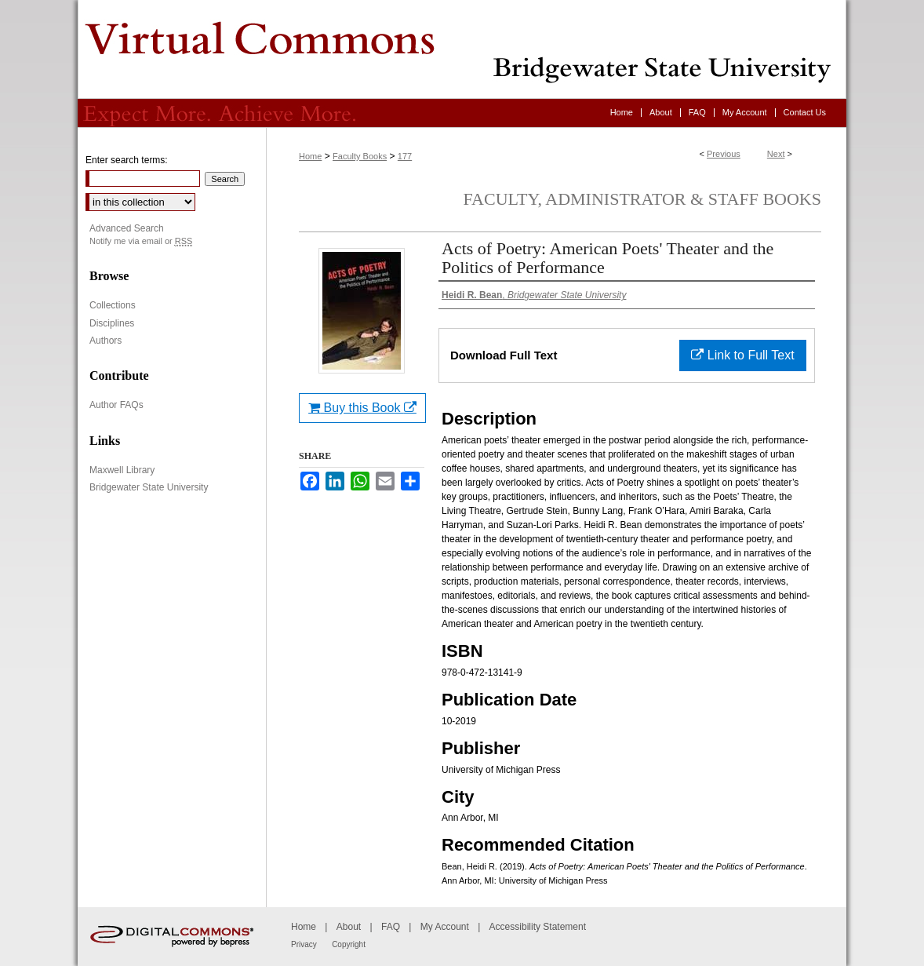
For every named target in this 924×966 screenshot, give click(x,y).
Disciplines (111, 323)
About (348, 926)
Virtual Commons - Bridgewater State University (462, 49)
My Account (444, 926)
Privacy (304, 944)
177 (405, 156)
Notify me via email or (140, 241)
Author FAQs (116, 404)
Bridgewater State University (148, 487)
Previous (723, 154)
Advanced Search (126, 228)
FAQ (390, 926)
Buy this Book (362, 407)
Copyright (349, 944)
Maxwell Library (122, 470)
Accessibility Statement (537, 926)
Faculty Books (360, 156)
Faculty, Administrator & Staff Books (642, 199)
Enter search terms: (126, 160)
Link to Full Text (742, 355)
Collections (112, 305)
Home (310, 156)
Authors (105, 340)
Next (776, 154)
